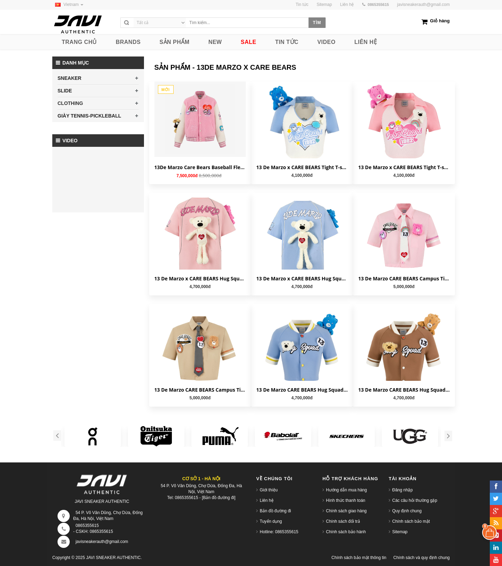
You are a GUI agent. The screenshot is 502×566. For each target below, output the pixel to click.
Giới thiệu (268, 490)
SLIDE (65, 90)
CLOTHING (70, 103)
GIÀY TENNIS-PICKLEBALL (89, 116)
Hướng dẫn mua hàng (346, 490)
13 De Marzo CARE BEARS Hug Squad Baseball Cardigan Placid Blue (302, 389)
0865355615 (87, 525)
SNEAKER (69, 78)
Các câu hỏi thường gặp (414, 500)
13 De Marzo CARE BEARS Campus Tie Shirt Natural (200, 389)
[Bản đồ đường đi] (218, 497)
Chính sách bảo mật (411, 521)
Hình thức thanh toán (345, 500)
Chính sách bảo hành (346, 531)
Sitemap (400, 531)
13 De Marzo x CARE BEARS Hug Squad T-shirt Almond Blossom (200, 278)
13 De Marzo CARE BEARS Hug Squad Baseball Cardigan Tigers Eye (403, 389)
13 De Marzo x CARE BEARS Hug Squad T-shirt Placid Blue (302, 278)
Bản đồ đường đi (275, 510)
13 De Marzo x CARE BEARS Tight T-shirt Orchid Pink (403, 167)
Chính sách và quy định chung (421, 557)
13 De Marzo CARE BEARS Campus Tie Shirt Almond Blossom (403, 278)
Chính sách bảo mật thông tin (359, 557)
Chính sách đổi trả (343, 521)
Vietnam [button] (67, 4)
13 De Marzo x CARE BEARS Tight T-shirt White (302, 167)
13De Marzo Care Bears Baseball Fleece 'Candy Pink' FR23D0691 (200, 167)
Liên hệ (267, 500)
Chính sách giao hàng (346, 510)
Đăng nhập (402, 490)
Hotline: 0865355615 (279, 531)
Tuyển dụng (271, 521)
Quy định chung (406, 510)
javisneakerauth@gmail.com (423, 4)
